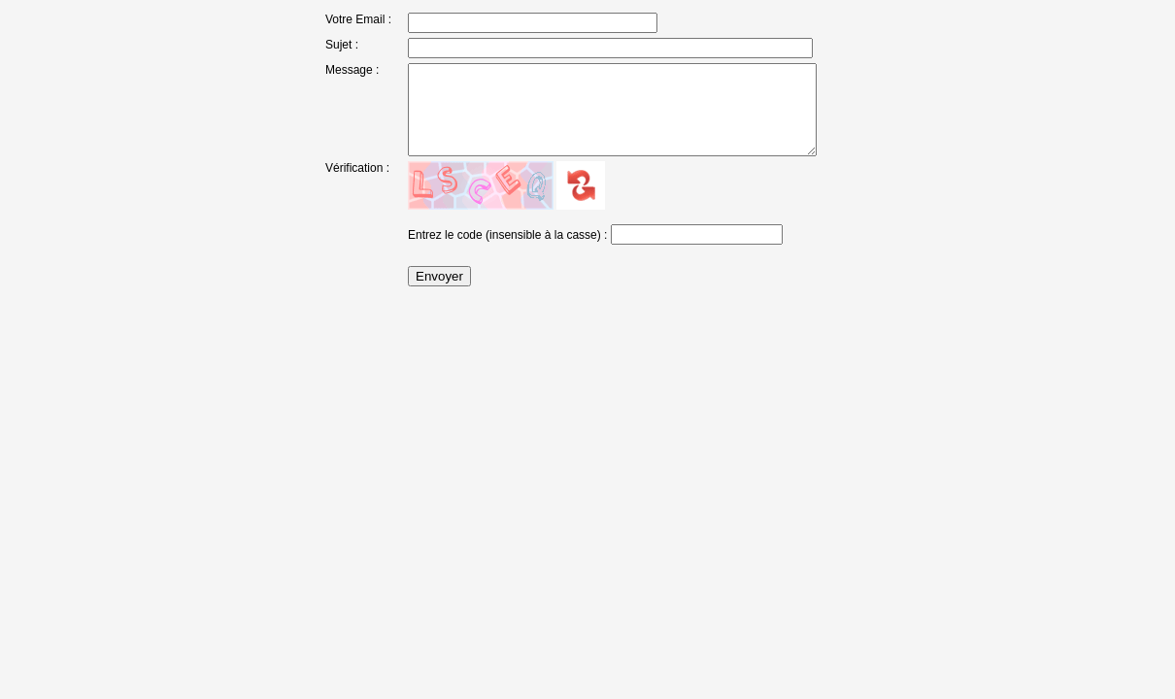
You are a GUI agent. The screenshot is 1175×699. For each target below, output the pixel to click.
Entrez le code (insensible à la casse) (489, 259)
